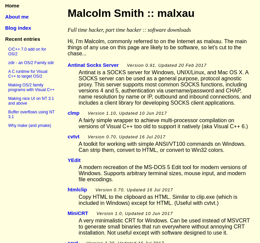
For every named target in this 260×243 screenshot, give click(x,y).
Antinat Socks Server (93, 65)
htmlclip (77, 189)
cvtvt (74, 136)
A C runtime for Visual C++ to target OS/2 (27, 74)
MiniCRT (78, 213)
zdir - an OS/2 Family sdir (31, 62)
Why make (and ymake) (29, 125)
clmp (74, 113)
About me (16, 17)
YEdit (74, 160)
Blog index (18, 28)
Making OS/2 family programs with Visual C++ (31, 87)
